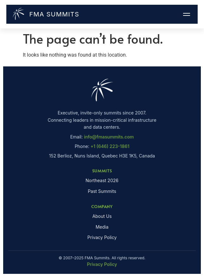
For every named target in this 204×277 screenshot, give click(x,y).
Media (102, 227)
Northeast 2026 (102, 180)
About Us (102, 216)
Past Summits (102, 191)
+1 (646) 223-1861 (110, 146)
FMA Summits (45, 14)
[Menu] (187, 14)
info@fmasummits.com (109, 136)
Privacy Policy (102, 237)
